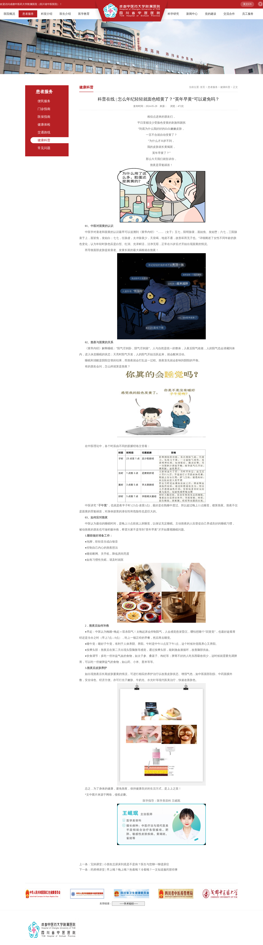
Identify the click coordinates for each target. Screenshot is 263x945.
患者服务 (28, 13)
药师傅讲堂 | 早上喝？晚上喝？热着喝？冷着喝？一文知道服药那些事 (134, 869)
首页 (202, 87)
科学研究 (173, 13)
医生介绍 (65, 13)
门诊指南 (44, 109)
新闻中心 (192, 13)
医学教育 (83, 13)
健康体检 (44, 124)
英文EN (247, 4)
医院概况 (9, 13)
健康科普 (44, 140)
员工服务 (247, 13)
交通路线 (44, 132)
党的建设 (210, 13)
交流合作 (229, 13)
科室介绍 (46, 13)
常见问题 (44, 148)
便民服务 (44, 101)
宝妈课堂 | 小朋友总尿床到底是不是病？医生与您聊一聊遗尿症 (130, 864)
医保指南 (44, 117)
